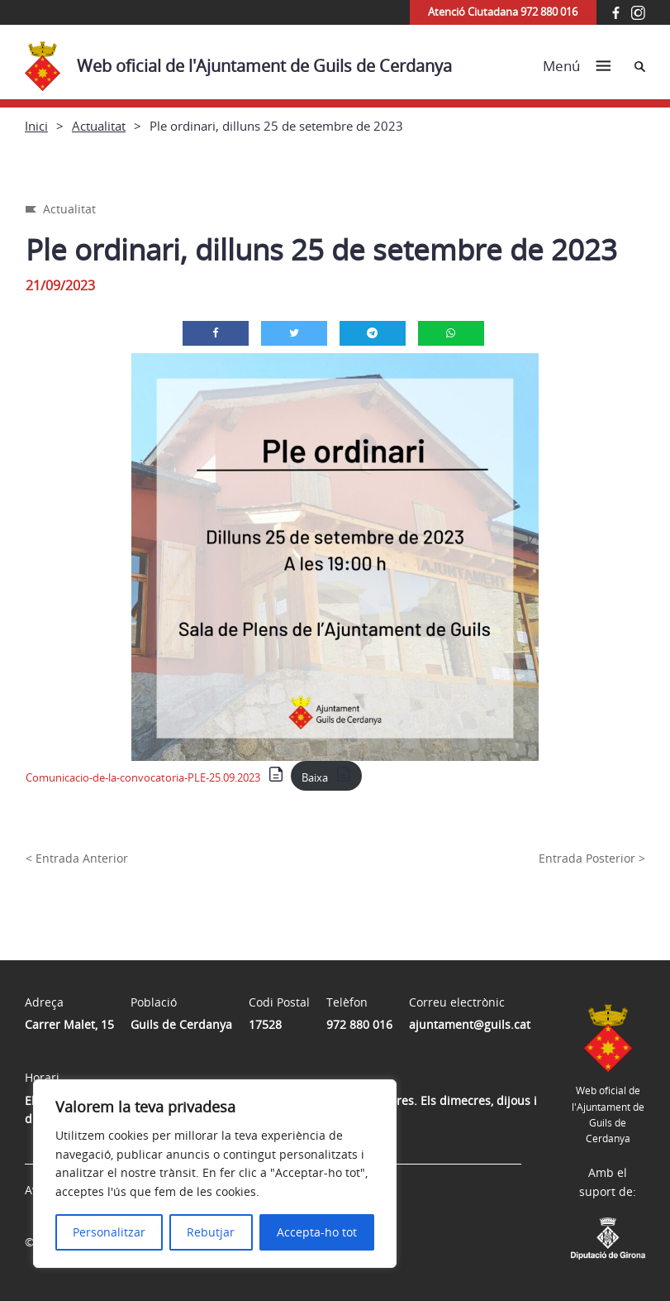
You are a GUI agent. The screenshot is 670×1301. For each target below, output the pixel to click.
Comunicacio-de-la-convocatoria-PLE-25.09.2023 (143, 777)
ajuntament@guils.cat (469, 1024)
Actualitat (99, 125)
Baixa (315, 777)
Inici (36, 125)
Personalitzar (109, 1232)
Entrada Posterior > (592, 858)
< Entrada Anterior (77, 858)
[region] (215, 1173)
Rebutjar (211, 1232)
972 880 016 (359, 1024)
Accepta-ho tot (317, 1232)
